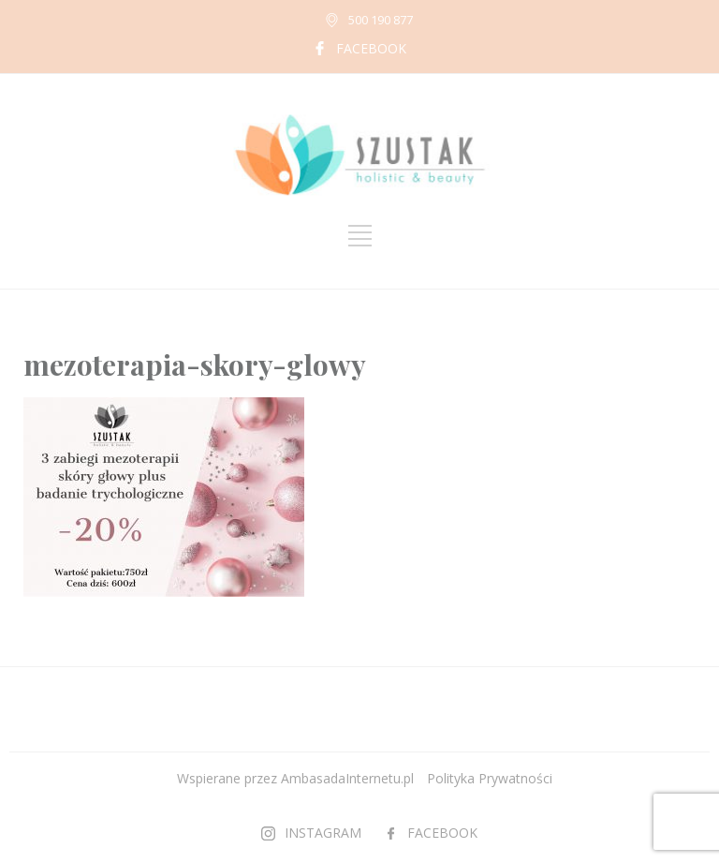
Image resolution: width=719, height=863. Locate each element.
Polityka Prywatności (489, 778)
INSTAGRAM (323, 832)
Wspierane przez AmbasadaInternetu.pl (295, 778)
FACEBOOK (371, 48)
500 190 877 (380, 19)
